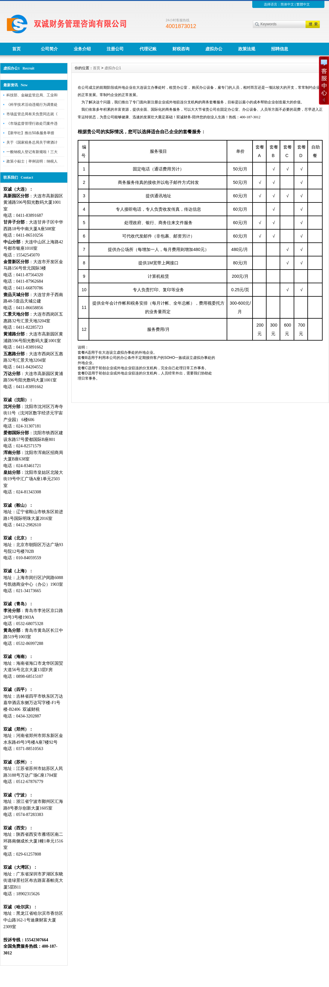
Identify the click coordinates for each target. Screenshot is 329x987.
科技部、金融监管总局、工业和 (32, 95)
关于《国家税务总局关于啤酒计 (32, 142)
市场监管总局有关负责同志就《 (32, 114)
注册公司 (115, 48)
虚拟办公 (213, 48)
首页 (16, 48)
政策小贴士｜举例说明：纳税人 (32, 161)
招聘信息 (279, 48)
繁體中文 (303, 4)
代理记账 (148, 48)
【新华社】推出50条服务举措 (30, 133)
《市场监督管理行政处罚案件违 (32, 123)
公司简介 (49, 48)
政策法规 (246, 48)
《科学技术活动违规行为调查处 (32, 104)
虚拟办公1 (112, 68)
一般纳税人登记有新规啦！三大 (32, 152)
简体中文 (287, 4)
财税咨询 (180, 48)
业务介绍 (82, 48)
